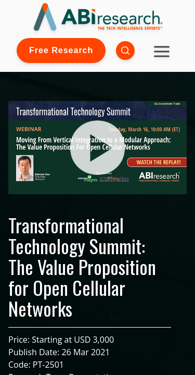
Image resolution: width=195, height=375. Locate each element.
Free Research (61, 50)
